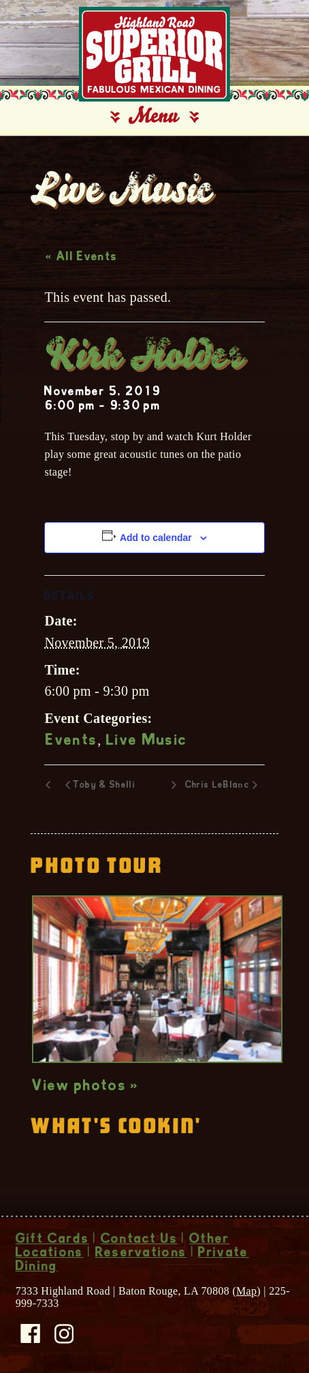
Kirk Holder (144, 357)
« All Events (81, 257)
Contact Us (139, 1240)
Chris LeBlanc (217, 786)
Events (71, 741)
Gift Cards (52, 1240)
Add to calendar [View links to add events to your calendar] (156, 537)
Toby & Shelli (104, 786)
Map (246, 1291)
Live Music (146, 741)
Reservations (141, 1254)
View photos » (85, 1087)
